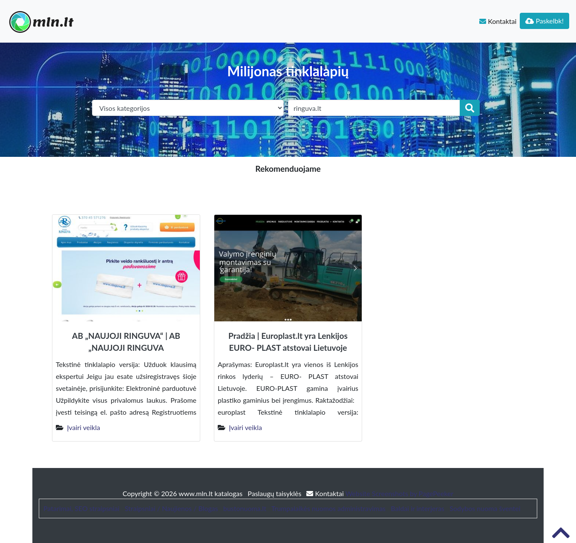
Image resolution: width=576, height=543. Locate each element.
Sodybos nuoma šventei (484, 508)
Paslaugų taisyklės (275, 493)
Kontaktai (497, 21)
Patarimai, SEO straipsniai (81, 508)
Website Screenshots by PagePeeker (400, 493)
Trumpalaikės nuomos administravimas (328, 508)
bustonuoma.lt (244, 508)
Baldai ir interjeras (417, 508)
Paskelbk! (544, 21)
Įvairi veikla (83, 427)
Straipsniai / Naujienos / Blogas (171, 508)
